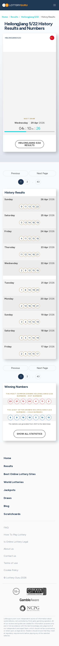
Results (14, 17)
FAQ (6, 527)
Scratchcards (12, 513)
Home (5, 17)
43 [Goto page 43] (38, 376)
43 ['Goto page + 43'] (38, 181)
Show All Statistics (29, 434)
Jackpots (9, 490)
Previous (15, 173)
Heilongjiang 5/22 (30, 17)
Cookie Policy (11, 570)
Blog (6, 505)
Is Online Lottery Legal (16, 541)
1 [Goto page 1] (20, 181)
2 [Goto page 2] (27, 181)
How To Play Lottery (15, 534)
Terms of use (11, 563)
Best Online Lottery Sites (20, 474)
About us (9, 548)
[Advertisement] (29, 84)
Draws (8, 498)
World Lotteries (14, 482)
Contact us (10, 555)
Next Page (42, 173)
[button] (55, 5)
